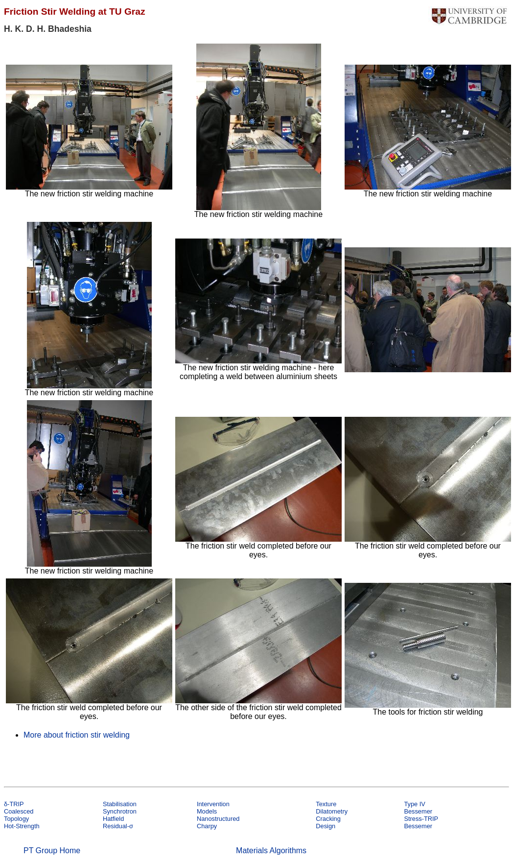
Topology (16, 818)
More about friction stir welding (76, 735)
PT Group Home (51, 850)
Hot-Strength (22, 826)
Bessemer (418, 811)
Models (207, 811)
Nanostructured (218, 818)
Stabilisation (120, 804)
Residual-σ (118, 826)
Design (325, 826)
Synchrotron (120, 811)
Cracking (328, 818)
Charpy (207, 826)
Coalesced (18, 811)
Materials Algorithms (271, 850)
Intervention (213, 804)
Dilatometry (332, 811)
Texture (326, 804)
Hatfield (113, 818)
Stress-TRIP (421, 818)
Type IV (414, 804)
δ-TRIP (14, 804)
